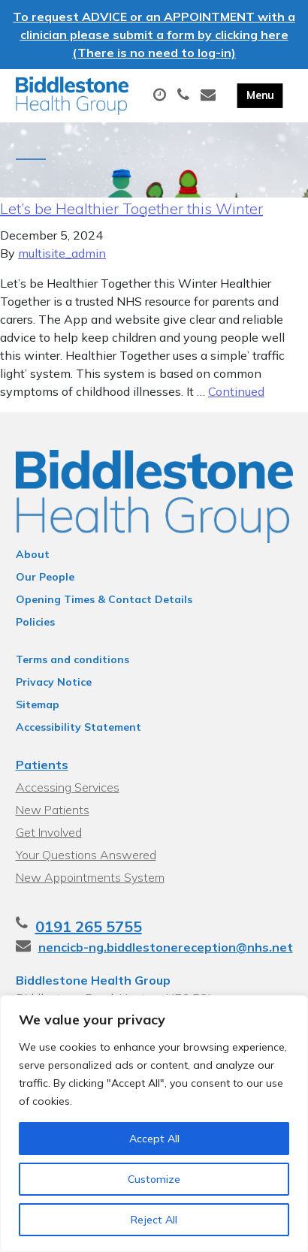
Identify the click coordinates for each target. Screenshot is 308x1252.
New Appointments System (90, 877)
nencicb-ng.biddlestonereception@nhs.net (165, 947)
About (33, 554)
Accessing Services (67, 787)
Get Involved (49, 832)
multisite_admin (62, 253)
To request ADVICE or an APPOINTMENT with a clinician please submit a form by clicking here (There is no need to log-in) (154, 34)
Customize (154, 1179)
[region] (154, 1123)
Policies (35, 622)
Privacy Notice (54, 682)
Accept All (154, 1138)
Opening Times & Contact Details (104, 599)
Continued (236, 391)
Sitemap (37, 704)
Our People (45, 577)
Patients (42, 764)
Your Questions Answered (86, 854)
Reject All (154, 1219)
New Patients (52, 809)
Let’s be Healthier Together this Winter (131, 208)
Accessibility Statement (78, 727)
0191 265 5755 (88, 926)
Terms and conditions (72, 659)
